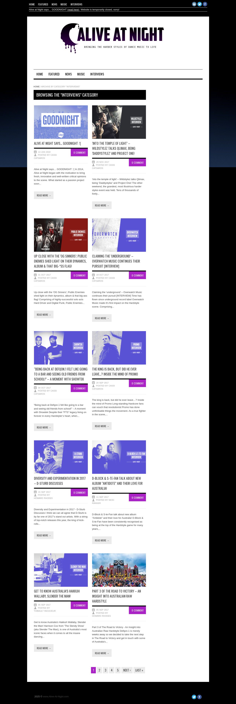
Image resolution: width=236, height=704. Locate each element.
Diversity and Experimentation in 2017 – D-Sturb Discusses (60, 481)
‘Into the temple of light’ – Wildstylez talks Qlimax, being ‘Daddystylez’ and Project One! (113, 148)
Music (64, 4)
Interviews (76, 4)
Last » (139, 670)
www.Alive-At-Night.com (56, 696)
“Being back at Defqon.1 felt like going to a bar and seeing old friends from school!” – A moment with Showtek (60, 374)
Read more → (44, 195)
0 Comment (80, 152)
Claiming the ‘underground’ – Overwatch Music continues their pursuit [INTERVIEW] (116, 261)
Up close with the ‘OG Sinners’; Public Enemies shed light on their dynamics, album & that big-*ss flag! (60, 261)
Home (32, 4)
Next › (127, 670)
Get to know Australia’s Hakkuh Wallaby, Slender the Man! (57, 593)
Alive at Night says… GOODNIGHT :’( (57, 143)
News (54, 4)
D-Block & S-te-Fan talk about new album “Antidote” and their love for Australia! (117, 483)
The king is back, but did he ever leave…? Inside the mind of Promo (115, 371)
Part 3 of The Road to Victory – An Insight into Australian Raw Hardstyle (116, 596)
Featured (43, 4)
